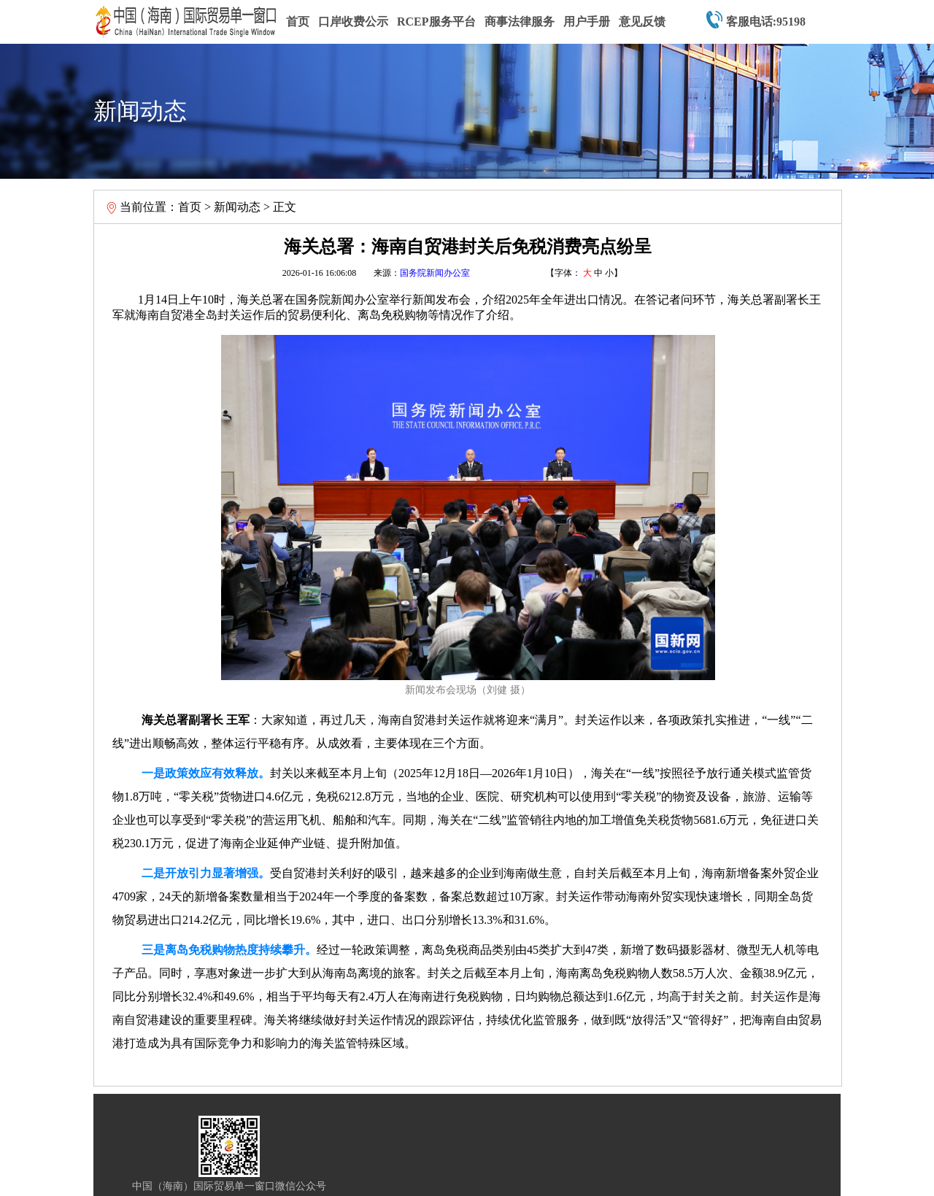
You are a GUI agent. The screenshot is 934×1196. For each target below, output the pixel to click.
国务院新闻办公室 (435, 273)
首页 (297, 21)
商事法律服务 (520, 21)
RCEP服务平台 (436, 21)
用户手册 (586, 21)
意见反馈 (642, 21)
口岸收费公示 (353, 21)
